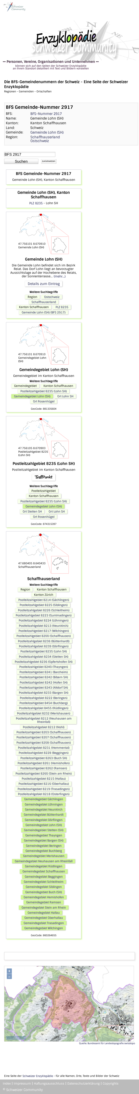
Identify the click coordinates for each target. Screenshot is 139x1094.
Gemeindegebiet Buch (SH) (43, 892)
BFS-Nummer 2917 (46, 113)
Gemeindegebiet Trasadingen (44, 923)
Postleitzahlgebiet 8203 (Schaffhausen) (43, 732)
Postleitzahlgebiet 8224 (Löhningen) (43, 620)
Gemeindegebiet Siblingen (44, 887)
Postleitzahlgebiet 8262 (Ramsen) (43, 768)
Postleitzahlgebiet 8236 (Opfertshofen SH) (43, 662)
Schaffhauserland (45, 137)
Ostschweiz (39, 141)
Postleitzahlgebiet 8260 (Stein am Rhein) (43, 773)
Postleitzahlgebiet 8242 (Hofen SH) (44, 682)
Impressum (22, 1084)
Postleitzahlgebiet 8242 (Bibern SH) (43, 677)
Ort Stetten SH (32, 511)
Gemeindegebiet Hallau (43, 913)
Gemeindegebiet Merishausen (43, 856)
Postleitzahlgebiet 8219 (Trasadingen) (43, 789)
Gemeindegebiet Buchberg (43, 851)
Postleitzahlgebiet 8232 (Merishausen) (43, 713)
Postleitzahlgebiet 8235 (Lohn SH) (43, 391)
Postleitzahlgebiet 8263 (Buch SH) (43, 758)
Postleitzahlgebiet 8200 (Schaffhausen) (43, 636)
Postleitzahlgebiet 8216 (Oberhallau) (43, 784)
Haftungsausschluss (49, 1084)
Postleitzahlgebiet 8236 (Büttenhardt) (43, 641)
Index (7, 1084)
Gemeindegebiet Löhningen (44, 804)
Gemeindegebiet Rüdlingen (43, 866)
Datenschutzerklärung (83, 1084)
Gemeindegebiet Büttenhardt (43, 814)
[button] (21, 161)
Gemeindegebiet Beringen (44, 846)
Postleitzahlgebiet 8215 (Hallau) (44, 778)
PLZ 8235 (36, 203)
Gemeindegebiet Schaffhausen (43, 871)
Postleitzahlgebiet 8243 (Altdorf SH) (43, 687)
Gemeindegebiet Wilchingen (43, 928)
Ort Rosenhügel (43, 401)
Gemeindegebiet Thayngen (43, 835)
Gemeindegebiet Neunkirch (43, 809)
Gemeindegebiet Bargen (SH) (43, 840)
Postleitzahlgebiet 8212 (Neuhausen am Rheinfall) (43, 720)
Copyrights (110, 1084)
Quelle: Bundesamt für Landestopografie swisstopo (107, 1043)
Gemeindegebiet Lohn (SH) (32, 396)
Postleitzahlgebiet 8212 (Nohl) (43, 727)
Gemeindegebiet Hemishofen (44, 897)
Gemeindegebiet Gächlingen (43, 799)
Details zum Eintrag (44, 283)
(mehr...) (59, 276)
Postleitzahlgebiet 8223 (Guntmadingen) (43, 615)
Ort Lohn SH (65, 396)
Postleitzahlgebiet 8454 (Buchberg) (43, 703)
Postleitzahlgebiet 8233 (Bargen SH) (43, 693)
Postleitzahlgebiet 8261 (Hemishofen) (43, 763)
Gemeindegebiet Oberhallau (43, 918)
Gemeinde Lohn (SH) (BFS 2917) (43, 312)
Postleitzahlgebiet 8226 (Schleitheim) (43, 610)
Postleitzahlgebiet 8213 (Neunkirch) (43, 626)
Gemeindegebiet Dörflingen (43, 820)
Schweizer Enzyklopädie (37, 1076)
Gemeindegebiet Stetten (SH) (43, 830)
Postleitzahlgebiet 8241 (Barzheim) (43, 672)
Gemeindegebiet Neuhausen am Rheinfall (43, 861)
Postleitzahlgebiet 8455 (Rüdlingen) (43, 708)
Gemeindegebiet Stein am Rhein (43, 907)
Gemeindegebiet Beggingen (44, 877)
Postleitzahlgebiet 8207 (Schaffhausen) (43, 737)
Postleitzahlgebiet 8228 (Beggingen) (43, 753)
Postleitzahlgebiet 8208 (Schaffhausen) (43, 742)
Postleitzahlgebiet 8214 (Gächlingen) (43, 600)
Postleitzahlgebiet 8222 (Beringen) (43, 698)
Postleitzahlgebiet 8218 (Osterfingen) (43, 794)
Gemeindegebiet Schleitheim (43, 882)
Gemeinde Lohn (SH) (46, 132)
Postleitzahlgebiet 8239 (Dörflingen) (43, 646)
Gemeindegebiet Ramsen (43, 902)
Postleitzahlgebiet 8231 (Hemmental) (43, 748)
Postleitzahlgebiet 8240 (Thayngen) (43, 667)
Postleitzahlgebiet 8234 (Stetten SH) (43, 657)
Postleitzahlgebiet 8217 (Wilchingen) (43, 631)
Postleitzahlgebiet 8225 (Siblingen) (44, 605)
